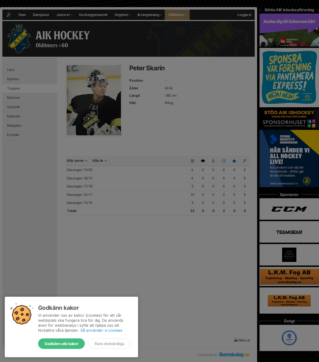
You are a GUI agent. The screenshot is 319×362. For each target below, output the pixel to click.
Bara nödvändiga (109, 343)
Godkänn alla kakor (61, 343)
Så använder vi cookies (101, 330)
